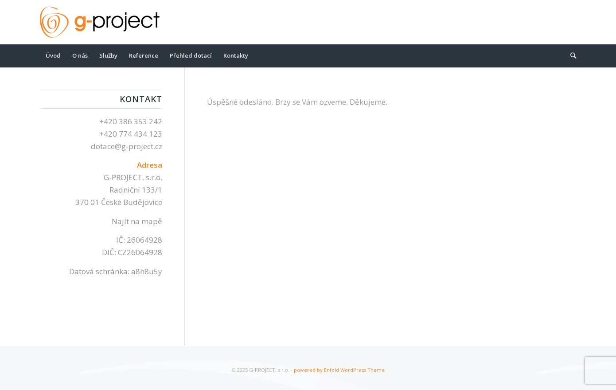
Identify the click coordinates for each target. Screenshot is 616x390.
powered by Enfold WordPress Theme (339, 369)
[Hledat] (570, 55)
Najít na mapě (137, 221)
